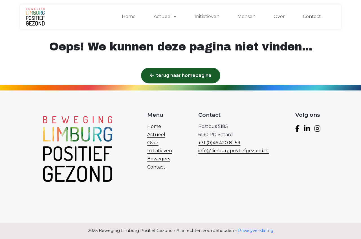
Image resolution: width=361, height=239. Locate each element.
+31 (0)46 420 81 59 (219, 142)
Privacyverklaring (255, 230)
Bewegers (158, 158)
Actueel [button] (163, 16)
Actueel (156, 134)
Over (279, 16)
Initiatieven (207, 16)
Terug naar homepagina (180, 75)
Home (129, 16)
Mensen (246, 16)
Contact (312, 16)
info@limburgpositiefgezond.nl (233, 150)
